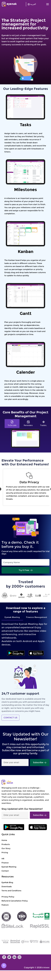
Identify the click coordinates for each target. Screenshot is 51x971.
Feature (5, 905)
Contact (5, 871)
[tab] (12, 423)
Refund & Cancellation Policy (15, 901)
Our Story (6, 848)
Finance (5, 863)
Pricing (5, 852)
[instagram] (19, 957)
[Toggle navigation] (46, 4)
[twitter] (9, 957)
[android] (16, 653)
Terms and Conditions (11, 890)
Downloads (7, 886)
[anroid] (38, 827)
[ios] (36, 653)
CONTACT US (10, 717)
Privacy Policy (8, 897)
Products (6, 844)
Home (4, 840)
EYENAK (45, 968)
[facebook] (4, 957)
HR (3, 858)
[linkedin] (14, 957)
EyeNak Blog (7, 882)
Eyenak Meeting (9, 867)
